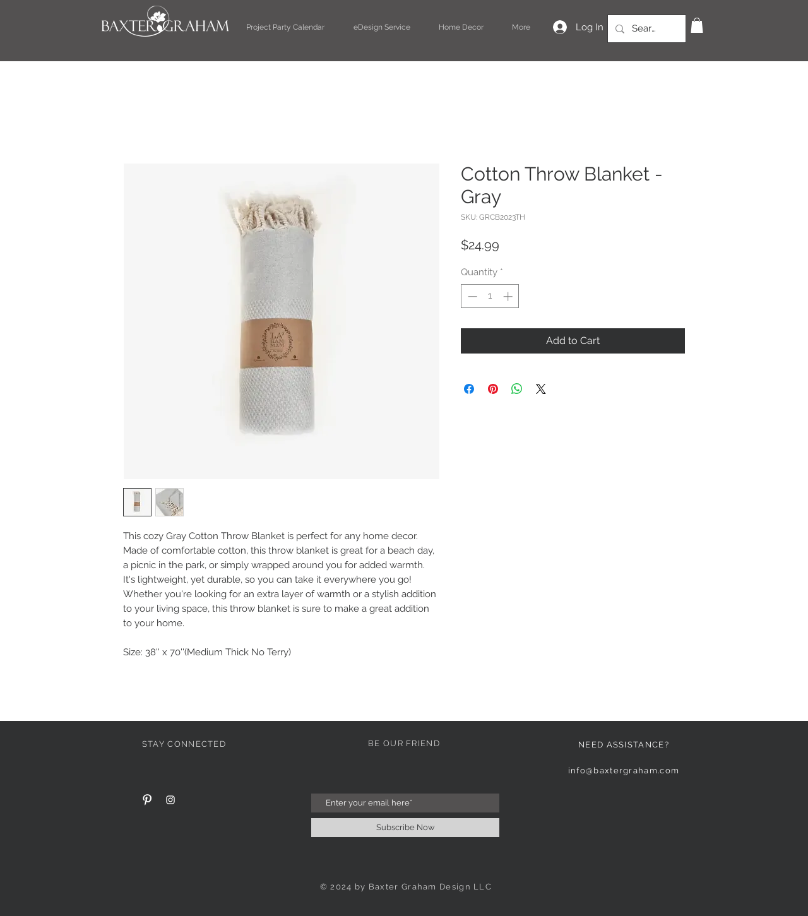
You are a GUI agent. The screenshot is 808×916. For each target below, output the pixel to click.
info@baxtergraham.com (623, 770)
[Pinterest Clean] (147, 800)
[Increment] (509, 296)
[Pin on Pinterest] (493, 388)
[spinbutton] (490, 296)
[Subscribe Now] (405, 827)
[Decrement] (471, 296)
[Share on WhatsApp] (517, 388)
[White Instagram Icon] (170, 800)
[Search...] (645, 28)
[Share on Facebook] (469, 388)
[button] (697, 25)
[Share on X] (541, 388)
